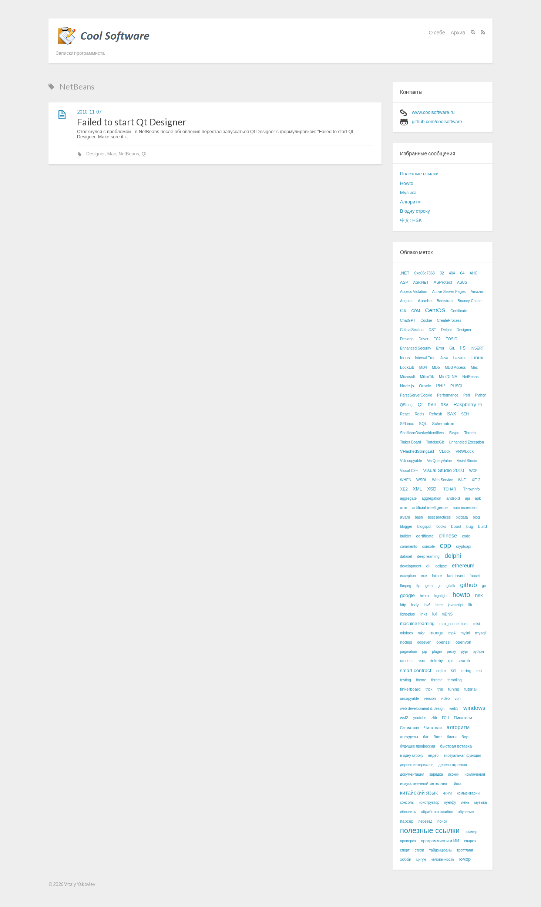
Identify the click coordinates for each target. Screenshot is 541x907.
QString (406, 405)
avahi (405, 517)
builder (405, 536)
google (407, 595)
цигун (421, 859)
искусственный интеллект (424, 783)
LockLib (407, 367)
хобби (405, 859)
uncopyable (409, 699)
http (403, 605)
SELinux (407, 424)
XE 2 (475, 480)
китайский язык (419, 793)
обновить (408, 812)
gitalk (451, 586)
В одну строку (415, 211)
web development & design (422, 709)
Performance (447, 395)
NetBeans (129, 153)
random (406, 661)
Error (440, 348)
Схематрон (409, 728)
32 (442, 273)
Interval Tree (425, 358)
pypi (464, 652)
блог (438, 737)
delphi (452, 555)
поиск (442, 821)
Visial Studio (467, 461)
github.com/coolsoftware (437, 121)
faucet (475, 576)
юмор (465, 859)
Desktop (407, 339)
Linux (477, 357)
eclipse (441, 566)
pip (424, 652)
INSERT (477, 348)
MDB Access (455, 367)
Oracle (425, 386)
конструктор (429, 802)
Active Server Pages (449, 292)
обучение (466, 812)
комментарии (468, 793)
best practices (439, 517)
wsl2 (404, 717)
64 (462, 273)
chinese (448, 536)
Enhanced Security (415, 348)
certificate (425, 536)
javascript (455, 605)
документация (412, 774)
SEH (465, 414)
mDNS (447, 614)
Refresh (435, 414)
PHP (440, 385)
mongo (436, 632)
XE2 (404, 489)
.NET (404, 273)
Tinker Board (410, 442)
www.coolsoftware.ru (433, 112)
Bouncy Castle (469, 301)
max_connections (454, 624)
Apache (425, 301)
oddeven (424, 642)
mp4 (452, 633)
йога (457, 784)
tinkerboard (410, 689)
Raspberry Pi (467, 404)
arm (403, 507)
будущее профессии (417, 746)
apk (478, 498)
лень (465, 802)
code (466, 536)
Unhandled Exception (466, 442)
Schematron (443, 423)
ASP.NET (421, 282)
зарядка (436, 774)
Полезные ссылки (419, 173)
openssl (443, 642)
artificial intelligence (430, 507)
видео (433, 755)
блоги (452, 737)
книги (447, 793)
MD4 (423, 367)
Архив (458, 32)
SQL (423, 423)
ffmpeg (405, 586)
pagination (408, 652)
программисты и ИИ (440, 841)
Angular (406, 301)
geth (429, 586)
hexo (424, 595)
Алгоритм (410, 202)
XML (417, 489)
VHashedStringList (417, 451)
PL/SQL (456, 386)
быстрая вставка (456, 746)
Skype (454, 433)
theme (421, 680)
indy (415, 605)
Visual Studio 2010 (443, 470)
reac (420, 661)
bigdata (462, 517)
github (468, 585)
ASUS (462, 282)
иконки (454, 774)
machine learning (417, 623)
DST (432, 330)
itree (439, 605)
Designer (95, 153)
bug (469, 526)
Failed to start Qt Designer (131, 121)
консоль (407, 802)
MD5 (436, 367)
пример (471, 832)
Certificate (458, 311)
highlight (440, 596)
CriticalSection (412, 330)
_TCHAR (448, 489)
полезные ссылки (430, 830)
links (423, 614)
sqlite (441, 670)
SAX (451, 414)
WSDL (421, 480)
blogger (406, 527)
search (464, 660)
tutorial (470, 689)
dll (428, 566)
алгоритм (458, 727)
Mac (111, 153)
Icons (405, 357)
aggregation (431, 498)
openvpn (463, 642)
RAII (432, 404)
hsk (479, 595)
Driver (424, 339)
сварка (470, 841)
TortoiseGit (435, 442)
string (466, 670)
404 (452, 273)
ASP (404, 282)
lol (434, 614)
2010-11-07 (89, 112)
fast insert (456, 575)
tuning (453, 689)
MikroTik (427, 377)
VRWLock (465, 451)
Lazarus (460, 358)
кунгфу (450, 802)
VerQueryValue (439, 461)
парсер (406, 821)
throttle (437, 680)
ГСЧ (445, 718)
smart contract (415, 670)
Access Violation (413, 292)
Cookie (426, 320)
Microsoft (407, 377)
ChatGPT (408, 320)
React (405, 414)
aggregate (408, 498)
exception (408, 576)
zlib (434, 718)
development (410, 566)
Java (444, 358)
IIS (463, 348)
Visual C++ (409, 471)
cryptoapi (463, 546)
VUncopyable (411, 461)
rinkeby (436, 660)
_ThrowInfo (470, 489)
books (441, 527)
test (479, 671)
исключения (474, 774)
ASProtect (443, 282)
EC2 (436, 339)
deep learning (428, 556)
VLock (445, 451)
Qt (144, 153)
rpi (450, 660)
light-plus (407, 614)
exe (424, 576)
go (484, 586)
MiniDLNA (448, 376)
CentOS (435, 310)
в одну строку (411, 755)
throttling (454, 680)
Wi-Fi (462, 480)
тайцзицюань (440, 850)
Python (480, 395)
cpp (445, 545)
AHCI (474, 273)
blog (476, 517)
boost (456, 526)
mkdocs (406, 633)
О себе (437, 32)
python (478, 652)
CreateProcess (449, 320)
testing (405, 680)
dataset (406, 556)
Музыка (408, 192)
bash (419, 517)
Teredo (470, 433)
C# (403, 310)
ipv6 (427, 605)
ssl (453, 670)
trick (429, 689)
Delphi (446, 330)
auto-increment (465, 508)
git (439, 586)
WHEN (405, 480)
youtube (420, 718)
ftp (418, 586)
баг (426, 737)
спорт (405, 850)
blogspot (424, 527)
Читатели (433, 727)
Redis (419, 414)
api (467, 498)
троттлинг (465, 850)
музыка (480, 802)
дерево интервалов (416, 765)
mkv (421, 633)
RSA (444, 405)
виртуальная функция (462, 755)
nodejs (406, 642)
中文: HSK (411, 220)
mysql (480, 633)
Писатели (463, 717)
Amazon (477, 292)
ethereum (463, 566)
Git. (452, 348)
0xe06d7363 (424, 273)
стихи (419, 850)
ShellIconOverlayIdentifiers (422, 433)
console (428, 546)
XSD (431, 489)
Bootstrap (445, 301)
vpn (458, 699)
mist (476, 624)
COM (415, 311)
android (453, 498)
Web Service (442, 480)
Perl (466, 395)
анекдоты (409, 737)
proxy (451, 652)
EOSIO (451, 339)
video (445, 699)
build (482, 526)
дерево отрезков (452, 765)
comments (408, 546)
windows (474, 708)
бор (464, 737)
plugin (437, 652)
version (430, 699)
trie (440, 689)
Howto (406, 183)
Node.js (407, 386)
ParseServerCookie (416, 395)
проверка (408, 841)
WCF (473, 471)
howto (461, 595)
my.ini (465, 633)
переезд (426, 821)
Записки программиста (80, 53)
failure (437, 576)
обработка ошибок (437, 812)
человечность (442, 859)
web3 (454, 709)
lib (470, 605)
